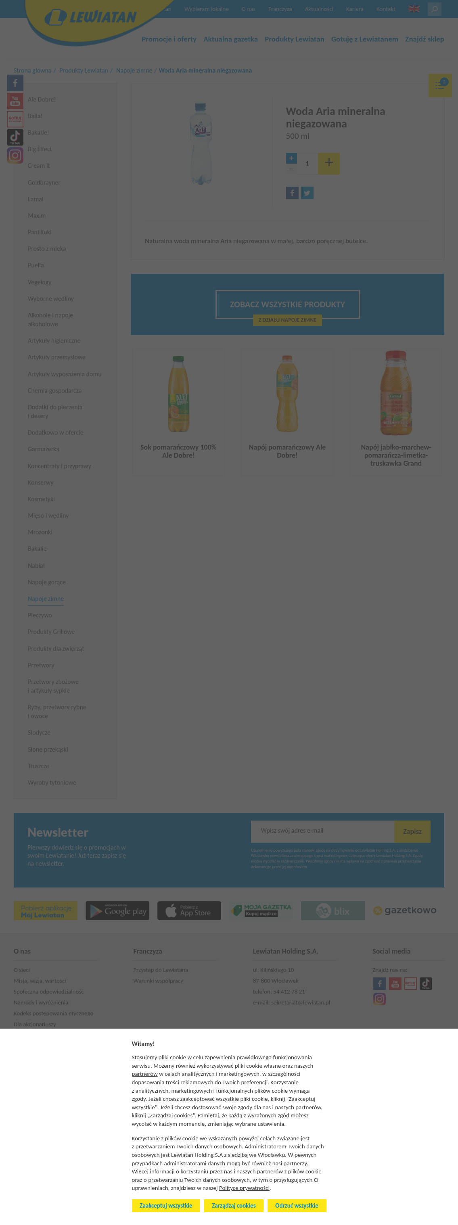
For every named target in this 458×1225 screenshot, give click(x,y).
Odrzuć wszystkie (296, 1205)
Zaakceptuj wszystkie (166, 1205)
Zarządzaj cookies (233, 1205)
